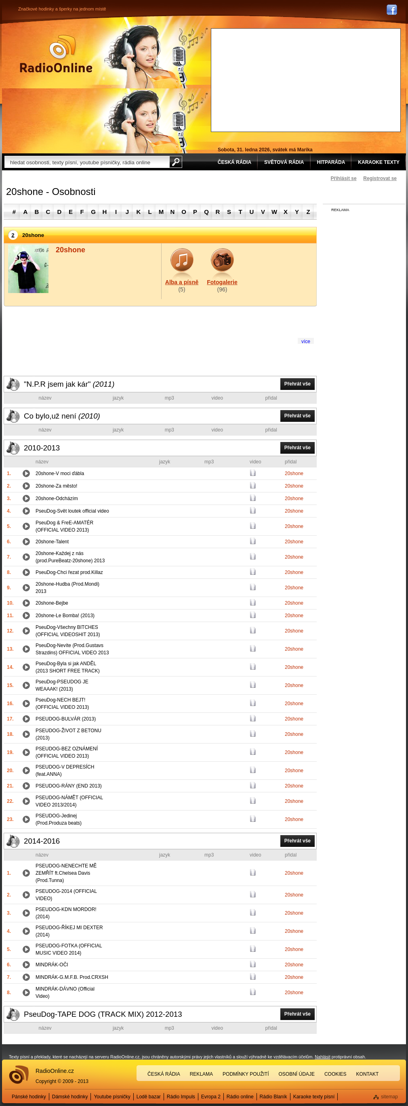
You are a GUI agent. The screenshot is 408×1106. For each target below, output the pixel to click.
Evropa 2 (211, 1097)
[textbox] (86, 162)
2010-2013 (42, 448)
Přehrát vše (297, 384)
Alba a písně (181, 282)
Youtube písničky (112, 1097)
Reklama (201, 1074)
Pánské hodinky (29, 1097)
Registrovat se (380, 178)
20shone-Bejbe (52, 603)
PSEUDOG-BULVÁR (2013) (66, 719)
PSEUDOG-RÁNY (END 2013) (69, 786)
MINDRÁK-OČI (52, 965)
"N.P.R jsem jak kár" (69, 384)
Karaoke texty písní (314, 1097)
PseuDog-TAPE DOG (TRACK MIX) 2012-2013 (103, 1014)
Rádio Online (56, 54)
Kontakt (367, 1074)
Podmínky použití (246, 1074)
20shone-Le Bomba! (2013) (65, 615)
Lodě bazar (149, 1097)
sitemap (389, 1097)
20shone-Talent (52, 542)
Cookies (335, 1074)
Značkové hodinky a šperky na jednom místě (62, 8)
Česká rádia (163, 1074)
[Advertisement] (261, 79)
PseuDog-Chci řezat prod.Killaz (69, 572)
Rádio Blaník (273, 1097)
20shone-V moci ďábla (60, 473)
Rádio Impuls (181, 1097)
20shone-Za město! (56, 486)
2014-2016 (42, 841)
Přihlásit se (344, 178)
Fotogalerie (222, 282)
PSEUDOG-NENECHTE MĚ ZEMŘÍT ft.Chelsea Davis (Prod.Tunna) (66, 873)
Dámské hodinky (70, 1097)
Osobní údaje (297, 1074)
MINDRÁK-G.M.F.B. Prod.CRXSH (72, 977)
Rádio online (240, 1097)
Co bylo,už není (62, 416)
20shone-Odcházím (57, 498)
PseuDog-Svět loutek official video (72, 511)
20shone (294, 473)
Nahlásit (322, 1056)
